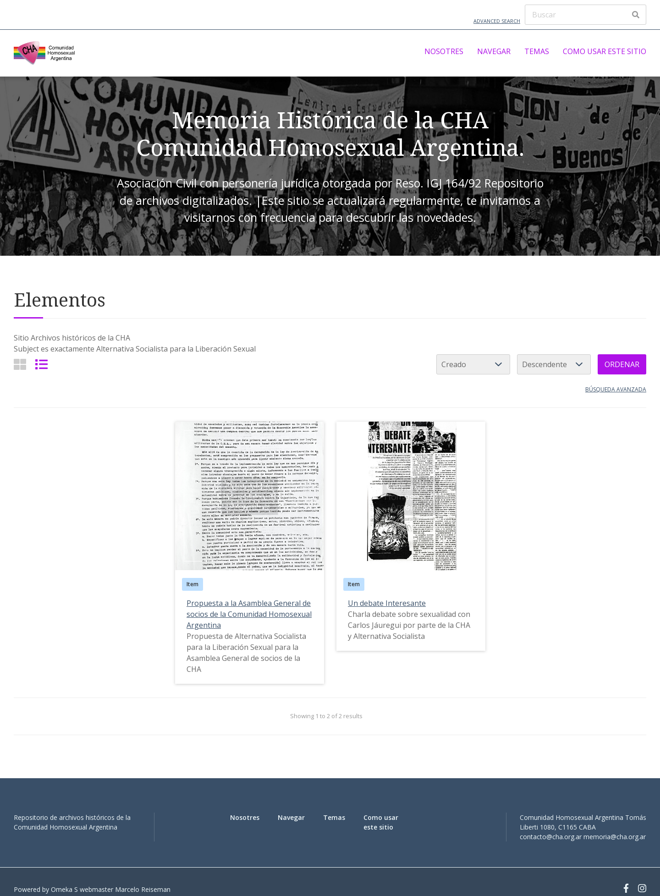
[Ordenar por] (473, 364)
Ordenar (622, 364)
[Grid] (20, 364)
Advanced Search (496, 20)
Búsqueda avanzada (615, 389)
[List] (41, 364)
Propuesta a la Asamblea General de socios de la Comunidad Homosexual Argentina (249, 614)
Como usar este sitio (604, 51)
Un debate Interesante (387, 603)
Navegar (494, 51)
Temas (536, 51)
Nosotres (443, 51)
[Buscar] (585, 15)
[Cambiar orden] (554, 364)
